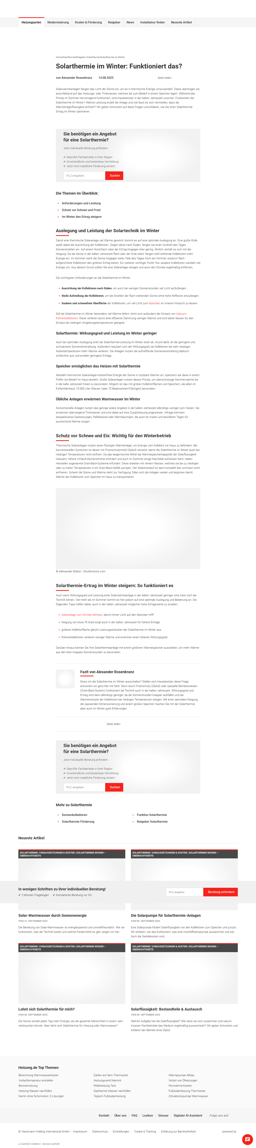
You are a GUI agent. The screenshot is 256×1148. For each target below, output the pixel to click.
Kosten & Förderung (88, 22)
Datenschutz (100, 1131)
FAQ (135, 1115)
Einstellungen (121, 1131)
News (130, 22)
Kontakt (104, 1115)
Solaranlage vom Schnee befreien (82, 614)
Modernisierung (58, 22)
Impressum (80, 1131)
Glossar (163, 1115)
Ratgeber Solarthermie (88, 57)
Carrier (55, 1144)
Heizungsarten (31, 22)
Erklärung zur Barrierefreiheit (178, 1131)
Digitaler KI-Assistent (188, 1115)
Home (59, 57)
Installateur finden (152, 22)
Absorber (154, 303)
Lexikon (148, 1115)
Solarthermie (69, 57)
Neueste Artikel (181, 22)
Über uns (120, 1115)
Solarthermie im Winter (112, 57)
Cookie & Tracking (145, 1131)
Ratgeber (114, 22)
